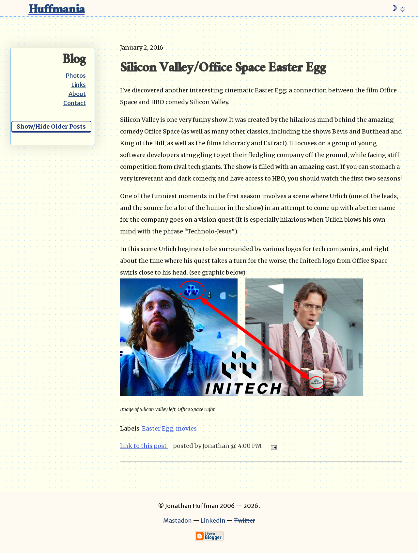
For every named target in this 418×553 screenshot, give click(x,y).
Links (78, 84)
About (77, 94)
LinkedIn (212, 520)
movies (186, 428)
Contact (74, 103)
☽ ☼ (398, 8)
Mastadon (177, 520)
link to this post (144, 446)
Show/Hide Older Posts (51, 126)
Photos (76, 75)
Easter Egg (157, 428)
